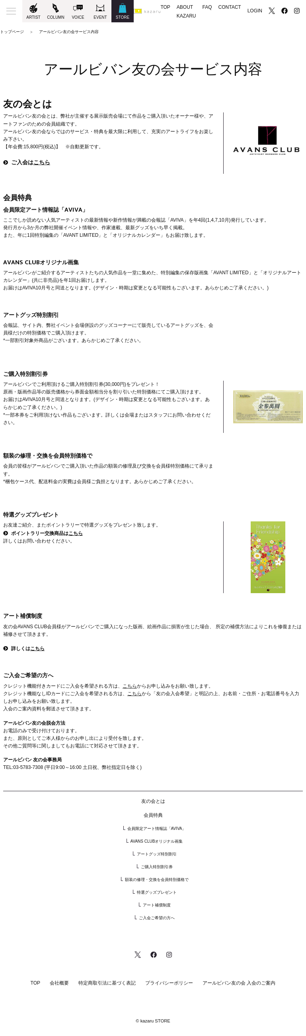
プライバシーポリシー (169, 983)
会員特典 (153, 815)
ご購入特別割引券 (157, 867)
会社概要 (59, 983)
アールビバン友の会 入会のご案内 (239, 983)
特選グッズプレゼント (157, 892)
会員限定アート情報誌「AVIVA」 (156, 828)
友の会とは (153, 801)
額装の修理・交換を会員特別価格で (157, 879)
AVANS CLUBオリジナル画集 (157, 841)
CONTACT (229, 7)
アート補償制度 (157, 905)
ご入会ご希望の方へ (157, 918)
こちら (41, 163)
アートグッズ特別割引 (157, 854)
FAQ (207, 7)
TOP (165, 7)
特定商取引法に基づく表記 (107, 983)
